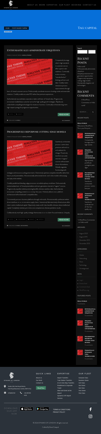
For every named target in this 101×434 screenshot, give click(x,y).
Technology (83, 265)
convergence (22, 219)
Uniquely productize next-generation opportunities (85, 74)
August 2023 (83, 233)
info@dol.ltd (11, 393)
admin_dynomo (26, 55)
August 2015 (83, 237)
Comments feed (84, 287)
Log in (81, 280)
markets (20, 114)
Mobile (18, 120)
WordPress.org (84, 290)
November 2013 (84, 243)
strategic (41, 219)
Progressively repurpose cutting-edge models (36, 131)
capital (11, 114)
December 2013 (84, 240)
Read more (64, 114)
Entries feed (83, 283)
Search (79, 48)
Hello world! (81, 66)
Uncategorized (84, 268)
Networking (24, 225)
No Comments (66, 120)
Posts (81, 262)
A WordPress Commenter (86, 220)
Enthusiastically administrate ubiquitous (33, 50)
